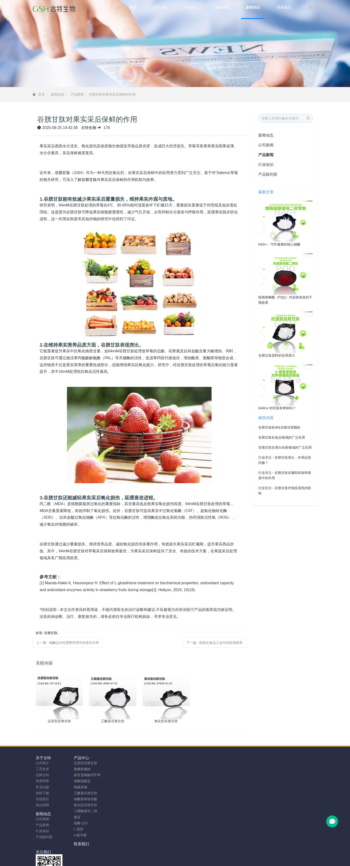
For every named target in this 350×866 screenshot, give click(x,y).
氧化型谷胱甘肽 (83, 805)
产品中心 (78, 758)
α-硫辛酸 (77, 835)
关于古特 (43, 758)
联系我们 (150, 758)
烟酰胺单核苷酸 (83, 799)
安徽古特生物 (136, 848)
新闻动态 (57, 94)
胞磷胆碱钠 (79, 769)
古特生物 (88, 128)
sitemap (144, 854)
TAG (171, 854)
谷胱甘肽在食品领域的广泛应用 (281, 437)
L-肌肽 (76, 829)
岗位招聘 (42, 805)
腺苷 (74, 817)
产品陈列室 (267, 174)
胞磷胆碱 (78, 787)
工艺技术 (42, 769)
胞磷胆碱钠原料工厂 (171, 860)
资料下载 (42, 793)
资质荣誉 (42, 781)
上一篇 (67, 643)
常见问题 (42, 787)
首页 (132, 7)
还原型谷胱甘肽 (83, 763)
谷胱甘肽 (62, 173)
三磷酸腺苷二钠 (83, 811)
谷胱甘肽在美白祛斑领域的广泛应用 (285, 447)
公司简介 (42, 763)
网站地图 (159, 854)
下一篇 (214, 643)
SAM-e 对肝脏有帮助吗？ (277, 408)
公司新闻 (266, 145)
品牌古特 (42, 775)
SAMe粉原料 (235, 860)
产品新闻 (77, 94)
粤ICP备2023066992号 (195, 854)
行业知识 (266, 165)
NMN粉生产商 (142, 860)
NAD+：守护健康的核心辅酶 (279, 244)
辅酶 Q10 (78, 823)
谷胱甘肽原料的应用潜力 (276, 355)
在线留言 (42, 799)
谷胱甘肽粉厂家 (116, 860)
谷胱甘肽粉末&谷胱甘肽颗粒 (279, 427)
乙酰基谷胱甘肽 (83, 793)
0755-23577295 (269, 767)
